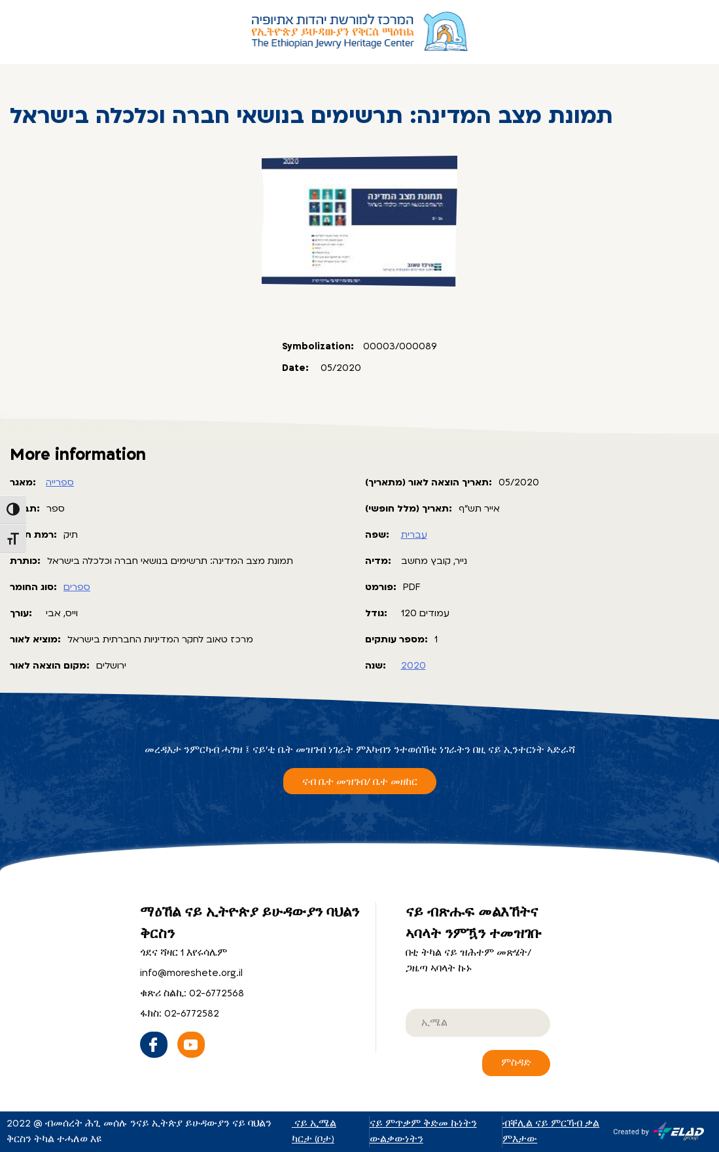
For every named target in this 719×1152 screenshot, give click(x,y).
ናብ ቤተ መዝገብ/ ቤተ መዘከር (359, 782)
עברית (414, 535)
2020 (413, 665)
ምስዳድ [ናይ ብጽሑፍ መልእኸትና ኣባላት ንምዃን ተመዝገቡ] (516, 1062)
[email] (478, 1023)
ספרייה (60, 482)
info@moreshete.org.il (191, 973)
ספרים (76, 587)
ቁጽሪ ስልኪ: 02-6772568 (192, 993)
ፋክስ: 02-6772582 (179, 1013)
